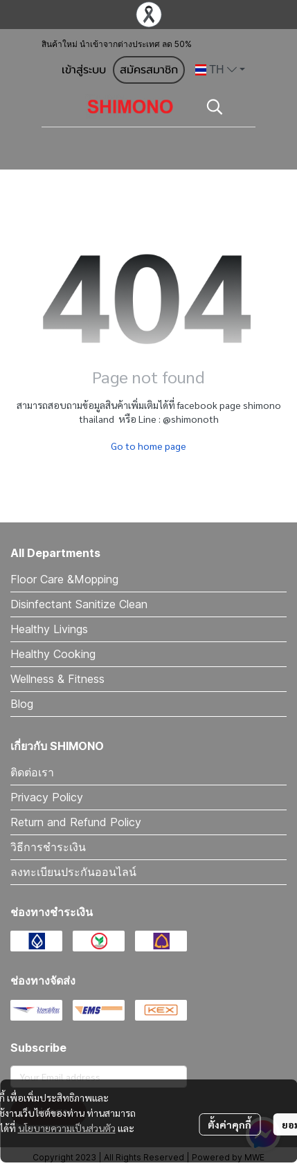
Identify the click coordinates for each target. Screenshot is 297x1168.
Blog (21, 704)
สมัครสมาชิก (149, 70)
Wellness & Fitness (57, 679)
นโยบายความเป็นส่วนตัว (67, 1128)
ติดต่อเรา (32, 772)
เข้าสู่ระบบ (84, 70)
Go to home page (148, 445)
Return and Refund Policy (75, 822)
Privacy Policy (46, 797)
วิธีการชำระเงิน (48, 847)
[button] (220, 70)
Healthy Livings (49, 629)
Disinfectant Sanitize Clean (78, 604)
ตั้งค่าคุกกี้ (229, 1124)
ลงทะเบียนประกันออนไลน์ (73, 872)
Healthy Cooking (53, 654)
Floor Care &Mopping (64, 579)
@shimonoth (191, 418)
